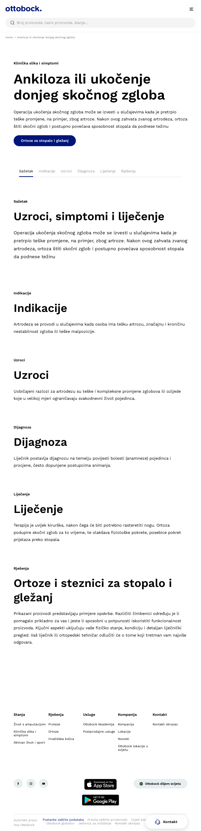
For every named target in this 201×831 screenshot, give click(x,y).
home (9, 37)
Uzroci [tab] (66, 171)
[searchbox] (100, 23)
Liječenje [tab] (108, 171)
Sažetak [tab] (26, 171)
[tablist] (100, 172)
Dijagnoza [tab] (86, 171)
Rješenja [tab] (128, 171)
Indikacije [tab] (47, 171)
